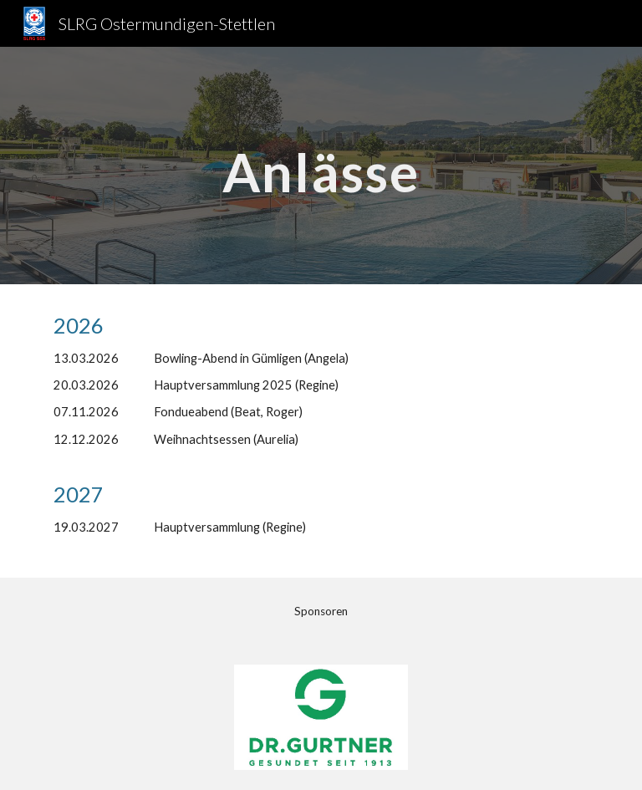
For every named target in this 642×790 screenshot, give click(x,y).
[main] (320, 165)
